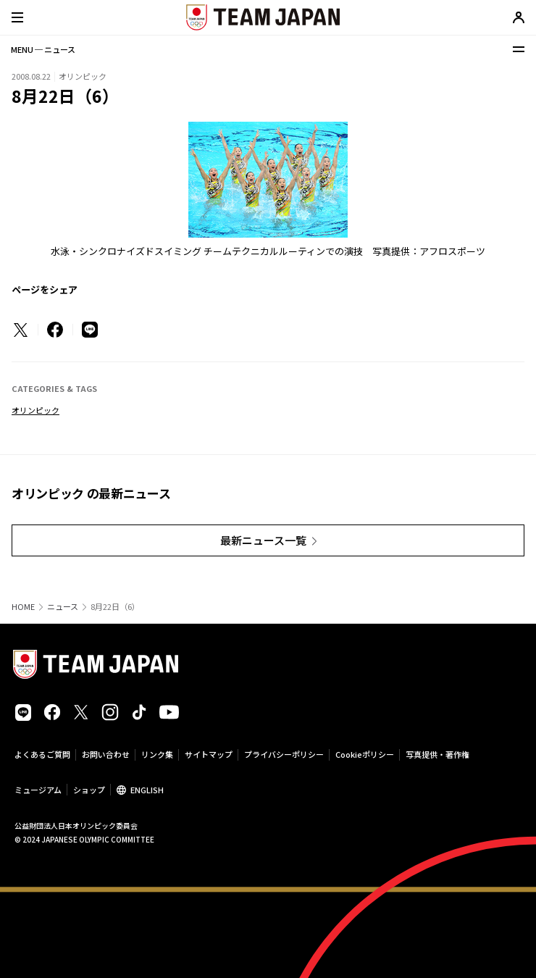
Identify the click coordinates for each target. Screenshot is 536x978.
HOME (23, 606)
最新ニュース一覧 (263, 540)
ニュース (62, 606)
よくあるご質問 (42, 754)
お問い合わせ (106, 754)
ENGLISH (147, 789)
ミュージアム (38, 789)
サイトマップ (209, 754)
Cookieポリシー (364, 754)
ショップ (89, 789)
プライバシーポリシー (284, 754)
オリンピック (35, 410)
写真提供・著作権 (437, 754)
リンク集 (157, 754)
